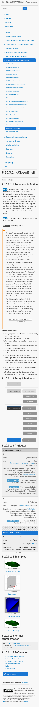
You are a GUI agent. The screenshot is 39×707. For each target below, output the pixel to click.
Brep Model (12, 594)
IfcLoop (30, 423)
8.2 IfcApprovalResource (12, 67)
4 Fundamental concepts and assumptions (19, 44)
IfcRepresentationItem (14, 384)
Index (6, 167)
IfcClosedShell (14, 440)
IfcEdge (29, 408)
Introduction (8, 27)
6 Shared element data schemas (15, 52)
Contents (7, 19)
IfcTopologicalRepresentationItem (14, 391)
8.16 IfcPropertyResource (12, 115)
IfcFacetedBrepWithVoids (14, 661)
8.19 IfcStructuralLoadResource (14, 125)
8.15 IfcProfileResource (12, 111)
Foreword (7, 23)
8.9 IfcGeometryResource (12, 91)
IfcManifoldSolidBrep (12, 664)
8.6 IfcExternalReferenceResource (15, 81)
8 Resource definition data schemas (16, 60)
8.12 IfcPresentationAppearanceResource (17, 101)
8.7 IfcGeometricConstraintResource (15, 84)
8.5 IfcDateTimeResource (12, 77)
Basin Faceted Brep (12, 631)
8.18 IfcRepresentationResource (14, 121)
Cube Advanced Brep (12, 616)
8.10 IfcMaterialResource (12, 94)
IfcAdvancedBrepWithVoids (14, 656)
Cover (6, 15)
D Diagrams (8, 149)
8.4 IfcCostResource (11, 74)
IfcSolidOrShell (10, 668)
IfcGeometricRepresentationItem (30, 391)
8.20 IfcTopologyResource (13, 128)
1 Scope (7, 32)
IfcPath (29, 428)
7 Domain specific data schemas (15, 56)
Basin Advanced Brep (12, 572)
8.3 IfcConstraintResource (13, 70)
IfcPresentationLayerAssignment (22, 463)
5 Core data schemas (11, 48)
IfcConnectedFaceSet (14, 408)
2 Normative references (12, 36)
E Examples (8, 153)
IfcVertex (29, 433)
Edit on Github (10, 674)
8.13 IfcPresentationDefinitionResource (16, 104)
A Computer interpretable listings (15, 137)
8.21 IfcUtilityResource (12, 131)
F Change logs (9, 157)
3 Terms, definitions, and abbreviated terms (19, 40)
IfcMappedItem (30, 396)
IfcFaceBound (29, 418)
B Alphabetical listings (12, 141)
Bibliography (8, 163)
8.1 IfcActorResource (11, 64)
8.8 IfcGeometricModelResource (14, 87)
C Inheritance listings (11, 145)
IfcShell (7, 666)
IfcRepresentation (29, 475)
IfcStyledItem (29, 401)
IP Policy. (26, 701)
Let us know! (25, 682)
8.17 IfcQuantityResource (12, 118)
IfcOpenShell (29, 440)
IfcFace (30, 413)
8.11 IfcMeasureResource (13, 98)
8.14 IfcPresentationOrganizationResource (17, 108)
